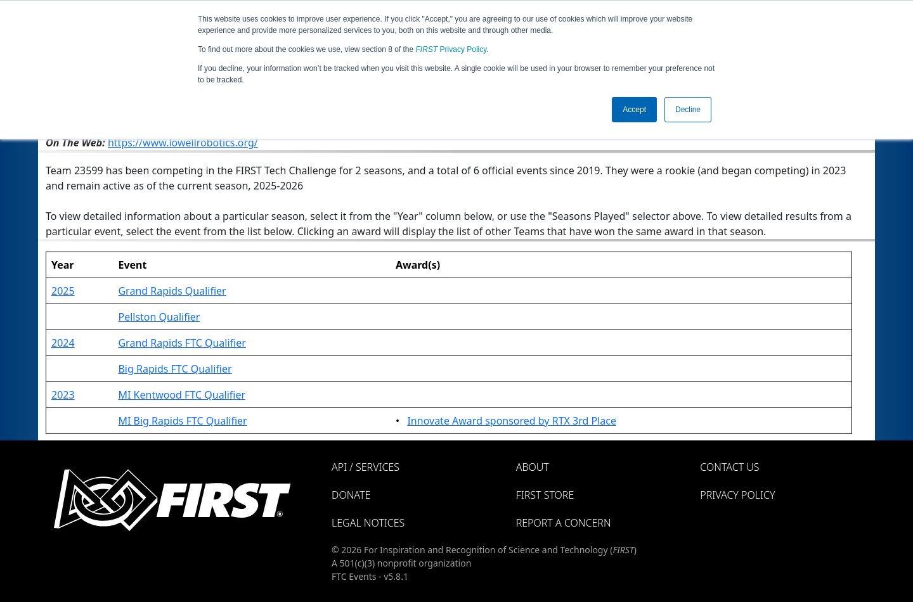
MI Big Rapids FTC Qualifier (182, 421)
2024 (63, 343)
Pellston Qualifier (159, 317)
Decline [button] (688, 109)
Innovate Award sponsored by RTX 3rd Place (511, 421)
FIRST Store (545, 495)
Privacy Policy (451, 49)
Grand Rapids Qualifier (172, 291)
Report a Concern (563, 523)
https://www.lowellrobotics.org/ (183, 143)
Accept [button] (634, 109)
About (532, 467)
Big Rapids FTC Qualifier (174, 369)
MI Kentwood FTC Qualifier (181, 395)
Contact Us (729, 467)
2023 (63, 395)
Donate (351, 495)
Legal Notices (368, 523)
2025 (63, 291)
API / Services (365, 467)
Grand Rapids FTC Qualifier (181, 343)
